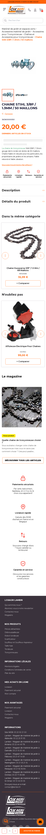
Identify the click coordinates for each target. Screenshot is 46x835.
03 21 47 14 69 (19, 756)
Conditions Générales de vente (18, 670)
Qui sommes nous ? (13, 605)
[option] (23, 256)
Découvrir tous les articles (23, 460)
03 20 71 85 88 (18, 775)
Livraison (8, 687)
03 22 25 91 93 (19, 738)
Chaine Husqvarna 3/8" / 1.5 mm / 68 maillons (23, 269)
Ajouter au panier (32, 831)
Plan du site (10, 673)
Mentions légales (12, 666)
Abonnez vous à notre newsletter (19, 608)
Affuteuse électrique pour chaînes (23, 346)
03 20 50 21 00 (20, 732)
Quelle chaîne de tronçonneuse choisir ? (21, 441)
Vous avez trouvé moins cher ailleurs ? (17, 165)
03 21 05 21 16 (21, 763)
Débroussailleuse (12, 632)
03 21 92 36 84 (19, 769)
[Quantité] (9, 831)
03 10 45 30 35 (19, 781)
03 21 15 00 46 (19, 750)
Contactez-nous (11, 612)
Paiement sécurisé (13, 690)
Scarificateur (10, 639)
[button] (5, 255)
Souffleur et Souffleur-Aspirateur (18, 642)
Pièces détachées (12, 629)
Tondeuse (9, 649)
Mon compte (10, 694)
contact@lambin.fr (12, 787)
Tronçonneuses (11, 652)
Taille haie (9, 646)
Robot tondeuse (12, 636)
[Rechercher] (23, 20)
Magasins (9, 615)
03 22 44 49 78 (18, 744)
